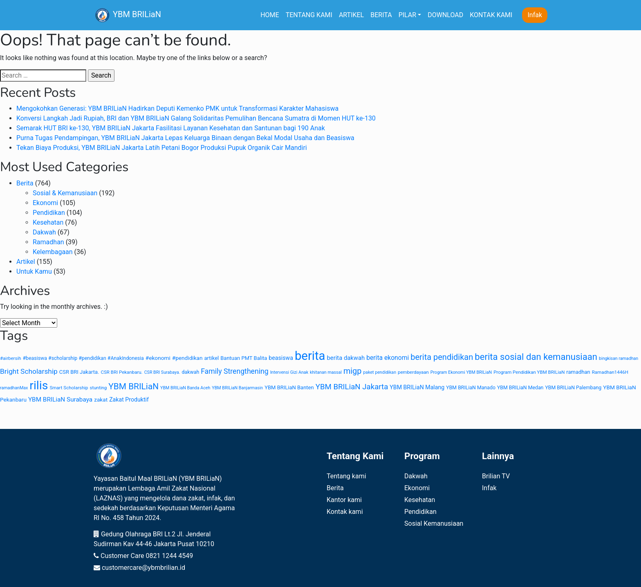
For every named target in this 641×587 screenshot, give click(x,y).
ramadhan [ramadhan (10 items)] (578, 372)
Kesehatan (48, 222)
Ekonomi (45, 203)
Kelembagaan (53, 252)
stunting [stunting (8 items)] (98, 388)
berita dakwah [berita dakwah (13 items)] (346, 358)
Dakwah (44, 232)
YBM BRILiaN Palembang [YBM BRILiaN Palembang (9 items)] (573, 388)
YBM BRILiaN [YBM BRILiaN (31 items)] (133, 386)
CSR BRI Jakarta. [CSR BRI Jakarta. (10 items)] (79, 372)
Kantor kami (344, 500)
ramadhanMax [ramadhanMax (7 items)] (14, 388)
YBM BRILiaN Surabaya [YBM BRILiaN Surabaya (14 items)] (60, 399)
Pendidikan (49, 212)
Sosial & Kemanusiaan (65, 193)
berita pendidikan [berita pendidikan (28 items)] (441, 357)
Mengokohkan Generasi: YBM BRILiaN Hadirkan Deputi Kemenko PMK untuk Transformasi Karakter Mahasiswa (177, 108)
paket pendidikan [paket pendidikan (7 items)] (379, 372)
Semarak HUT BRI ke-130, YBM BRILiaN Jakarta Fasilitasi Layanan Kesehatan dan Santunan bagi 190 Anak (170, 128)
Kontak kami (345, 512)
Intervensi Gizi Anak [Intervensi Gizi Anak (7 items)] (289, 372)
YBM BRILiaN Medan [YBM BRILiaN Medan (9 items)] (520, 388)
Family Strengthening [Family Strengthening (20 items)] (235, 371)
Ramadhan (48, 242)
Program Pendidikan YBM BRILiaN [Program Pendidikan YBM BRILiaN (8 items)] (529, 372)
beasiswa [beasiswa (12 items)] (281, 358)
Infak (534, 15)
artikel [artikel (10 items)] (211, 358)
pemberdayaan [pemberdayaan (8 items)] (413, 372)
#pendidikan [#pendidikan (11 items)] (187, 358)
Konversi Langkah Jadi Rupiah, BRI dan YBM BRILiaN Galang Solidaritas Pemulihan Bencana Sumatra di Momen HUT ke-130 (196, 118)
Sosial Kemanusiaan (433, 523)
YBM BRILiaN (127, 15)
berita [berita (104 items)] (310, 356)
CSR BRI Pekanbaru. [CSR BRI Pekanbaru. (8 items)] (121, 372)
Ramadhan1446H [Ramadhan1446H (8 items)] (610, 372)
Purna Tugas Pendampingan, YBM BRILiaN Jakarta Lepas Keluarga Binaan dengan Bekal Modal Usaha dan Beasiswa (185, 138)
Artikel (25, 262)
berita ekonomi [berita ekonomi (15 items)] (387, 358)
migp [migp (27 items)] (352, 371)
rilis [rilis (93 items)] (38, 385)
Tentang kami (346, 476)
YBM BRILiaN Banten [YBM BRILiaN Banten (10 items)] (289, 387)
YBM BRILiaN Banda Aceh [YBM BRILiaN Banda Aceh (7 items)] (185, 388)
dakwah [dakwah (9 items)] (190, 372)
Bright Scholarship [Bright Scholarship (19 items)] (29, 371)
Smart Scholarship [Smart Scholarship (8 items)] (68, 388)
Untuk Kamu (34, 271)
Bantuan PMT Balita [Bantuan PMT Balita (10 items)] (243, 358)
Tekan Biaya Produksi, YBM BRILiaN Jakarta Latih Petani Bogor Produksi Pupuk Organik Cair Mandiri (161, 148)
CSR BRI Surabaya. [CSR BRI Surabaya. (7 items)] (162, 372)
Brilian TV (496, 476)
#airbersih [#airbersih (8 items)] (10, 358)
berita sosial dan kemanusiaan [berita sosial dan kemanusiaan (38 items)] (536, 356)
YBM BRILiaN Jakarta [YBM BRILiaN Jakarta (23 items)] (352, 386)
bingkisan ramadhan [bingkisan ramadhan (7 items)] (618, 358)
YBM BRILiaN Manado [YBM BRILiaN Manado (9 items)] (470, 388)
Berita (25, 183)
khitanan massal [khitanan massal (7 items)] (326, 372)
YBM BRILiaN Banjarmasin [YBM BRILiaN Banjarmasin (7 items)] (237, 388)
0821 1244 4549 (169, 556)
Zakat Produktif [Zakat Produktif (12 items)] (129, 399)
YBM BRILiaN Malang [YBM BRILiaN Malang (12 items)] (417, 387)
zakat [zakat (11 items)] (101, 399)
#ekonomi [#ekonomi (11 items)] (158, 358)
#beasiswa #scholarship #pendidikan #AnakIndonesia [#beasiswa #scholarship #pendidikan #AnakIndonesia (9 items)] (83, 358)
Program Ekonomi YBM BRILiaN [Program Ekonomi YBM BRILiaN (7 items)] (461, 372)
